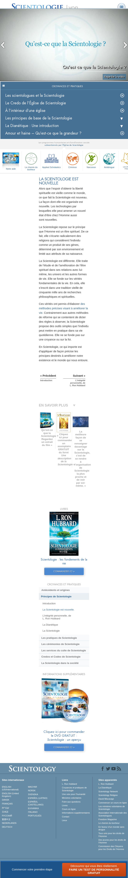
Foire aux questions (71, 802)
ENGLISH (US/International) (10, 788)
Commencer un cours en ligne (112, 803)
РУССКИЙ (7, 816)
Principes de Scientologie (56, 596)
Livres (64, 805)
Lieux (64, 820)
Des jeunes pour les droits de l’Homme (112, 841)
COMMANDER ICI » (64, 571)
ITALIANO (33, 812)
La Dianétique (50, 624)
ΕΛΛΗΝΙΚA (33, 808)
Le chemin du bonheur (31, 161)
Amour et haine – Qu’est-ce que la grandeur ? (43, 133)
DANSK (5, 800)
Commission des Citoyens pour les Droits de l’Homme (111, 847)
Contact (65, 816)
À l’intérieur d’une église (25, 110)
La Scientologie (51, 630)
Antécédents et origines (55, 590)
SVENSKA (33, 794)
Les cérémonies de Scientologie (60, 644)
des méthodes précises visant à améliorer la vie (63, 308)
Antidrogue (109, 160)
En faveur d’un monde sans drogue (111, 828)
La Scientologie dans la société (60, 663)
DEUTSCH (7, 827)
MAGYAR (32, 787)
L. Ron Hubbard (69, 784)
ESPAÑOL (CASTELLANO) (36, 803)
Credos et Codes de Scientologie (60, 656)
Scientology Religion (108, 795)
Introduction (49, 603)
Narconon (91, 160)
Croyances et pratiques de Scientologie (74, 788)
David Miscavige (106, 799)
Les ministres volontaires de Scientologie (111, 807)
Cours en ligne (69, 809)
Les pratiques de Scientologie (59, 637)
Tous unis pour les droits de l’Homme (111, 834)
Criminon (72, 160)
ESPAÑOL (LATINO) (37, 798)
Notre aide (11, 169)
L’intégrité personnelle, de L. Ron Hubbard (57, 617)
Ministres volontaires (71, 798)
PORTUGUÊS (34, 816)
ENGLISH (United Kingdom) (10, 794)
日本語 (5, 812)
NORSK (32, 790)
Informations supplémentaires (76, 813)
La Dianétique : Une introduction (32, 126)
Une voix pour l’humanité (73, 794)
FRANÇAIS (7, 804)
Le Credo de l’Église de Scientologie (35, 103)
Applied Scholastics (51, 160)
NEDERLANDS (9, 823)
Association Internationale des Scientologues (112, 814)
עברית (5, 807)
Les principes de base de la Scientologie (38, 118)
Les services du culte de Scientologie (63, 650)
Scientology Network (108, 791)
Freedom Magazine (107, 819)
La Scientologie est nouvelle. (58, 609)
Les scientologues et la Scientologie (34, 95)
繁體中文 (6, 819)
